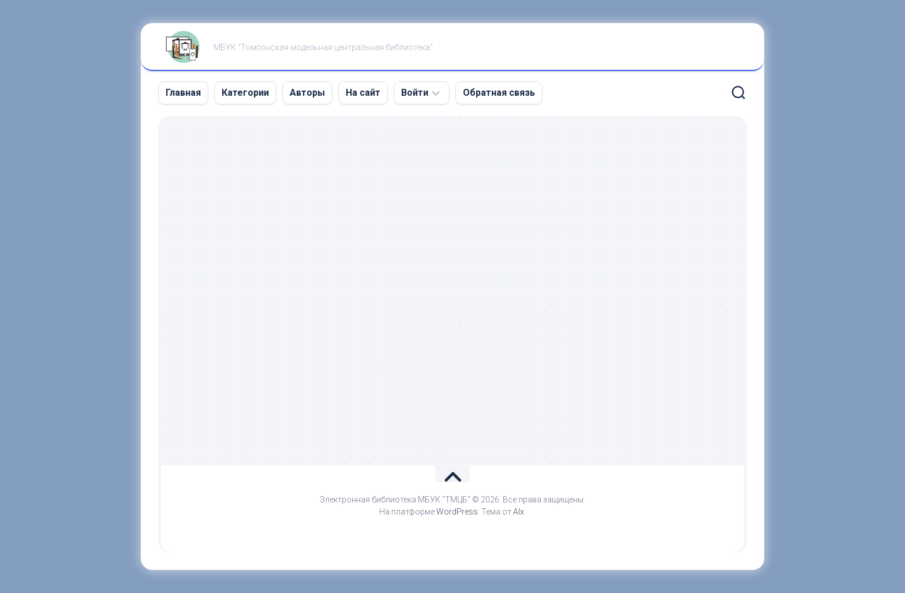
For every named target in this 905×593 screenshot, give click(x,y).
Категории (245, 92)
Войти (414, 92)
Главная (183, 92)
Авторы (307, 92)
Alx (518, 511)
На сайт (363, 92)
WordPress (457, 511)
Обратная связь (499, 92)
